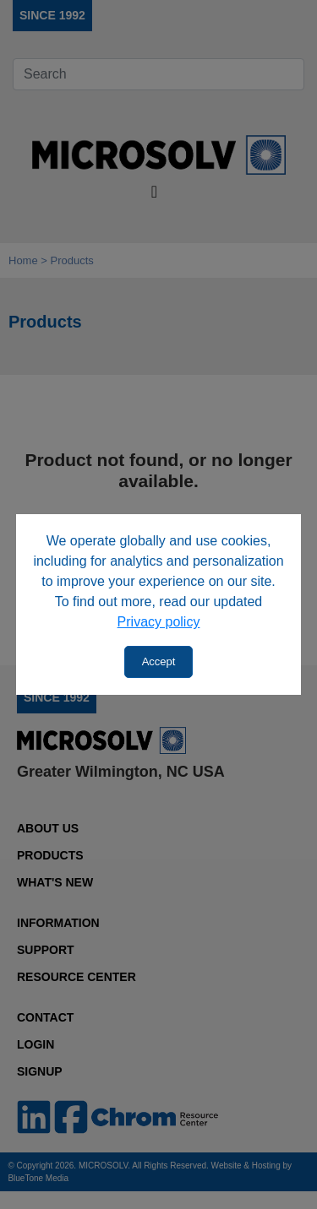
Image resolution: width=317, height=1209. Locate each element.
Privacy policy (159, 622)
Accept (159, 661)
